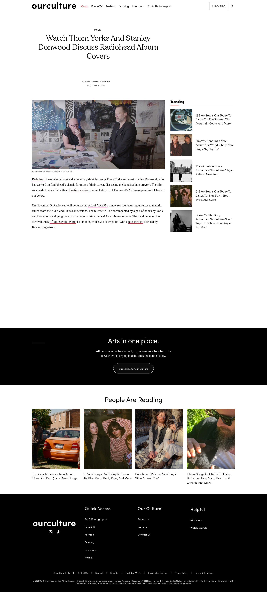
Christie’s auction (78, 190)
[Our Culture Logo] (54, 5)
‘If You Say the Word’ (63, 221)
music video (135, 221)
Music (98, 30)
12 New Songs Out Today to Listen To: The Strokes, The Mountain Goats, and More (213, 119)
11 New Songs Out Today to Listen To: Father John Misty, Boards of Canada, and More (209, 480)
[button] (232, 6)
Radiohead (38, 179)
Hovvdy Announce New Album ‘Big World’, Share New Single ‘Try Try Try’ (214, 145)
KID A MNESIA (97, 205)
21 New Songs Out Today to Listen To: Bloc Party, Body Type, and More (213, 195)
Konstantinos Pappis (97, 81)
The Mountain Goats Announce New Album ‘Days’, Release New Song (214, 170)
